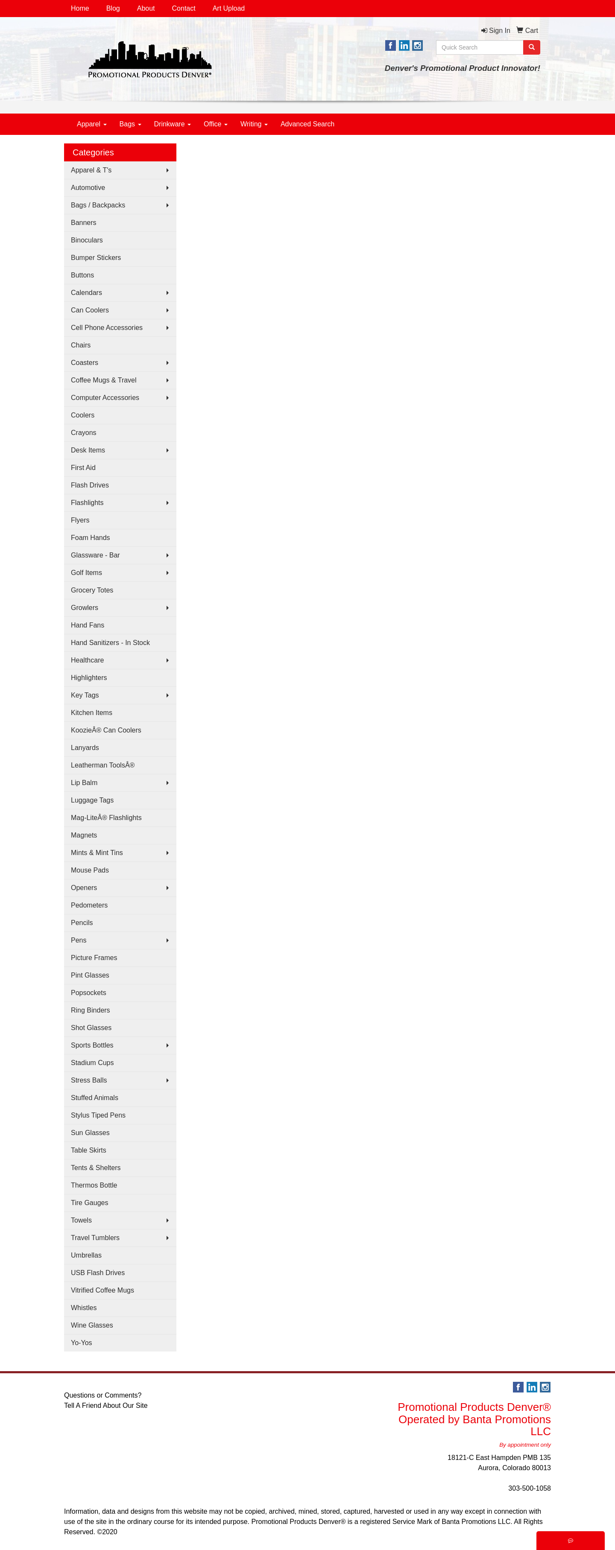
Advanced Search (307, 124)
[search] (531, 47)
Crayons (84, 432)
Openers (84, 887)
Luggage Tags (92, 800)
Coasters (84, 362)
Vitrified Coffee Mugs (102, 1290)
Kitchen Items (91, 712)
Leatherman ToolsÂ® (103, 765)
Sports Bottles (92, 1045)
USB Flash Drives (98, 1272)
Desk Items (88, 450)
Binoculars (87, 240)
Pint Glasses (90, 975)
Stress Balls (89, 1080)
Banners (84, 222)
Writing (254, 124)
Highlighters (89, 677)
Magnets (84, 835)
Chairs (81, 345)
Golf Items (86, 572)
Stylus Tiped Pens (98, 1115)
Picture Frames (94, 957)
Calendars (86, 292)
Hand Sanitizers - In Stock (110, 642)
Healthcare (87, 660)
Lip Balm (84, 782)
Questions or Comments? (102, 1395)
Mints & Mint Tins (97, 852)
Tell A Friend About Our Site (106, 1405)
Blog (113, 8)
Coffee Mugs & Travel (104, 380)
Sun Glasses (90, 1132)
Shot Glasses (91, 1027)
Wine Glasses (92, 1325)
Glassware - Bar (95, 555)
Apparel (92, 124)
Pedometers (89, 905)
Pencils (82, 922)
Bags (130, 124)
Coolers (82, 415)
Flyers (80, 520)
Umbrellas (86, 1255)
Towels (81, 1220)
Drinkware (172, 124)
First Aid (83, 467)
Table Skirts (88, 1150)
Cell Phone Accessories (107, 327)
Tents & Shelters (96, 1167)
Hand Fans (87, 625)
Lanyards (85, 747)
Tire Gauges (89, 1202)
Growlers (84, 607)
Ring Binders (90, 1010)
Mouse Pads (90, 870)
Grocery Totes (92, 590)
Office (216, 124)
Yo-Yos (81, 1342)
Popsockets (88, 992)
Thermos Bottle (94, 1185)
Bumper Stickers (96, 257)
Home (80, 8)
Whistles (84, 1307)
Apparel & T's (91, 170)
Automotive (88, 187)
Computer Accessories (105, 397)
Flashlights (87, 502)
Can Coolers (90, 310)
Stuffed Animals (94, 1097)
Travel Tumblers (95, 1237)
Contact (184, 8)
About (146, 8)
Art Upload (229, 8)
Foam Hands (90, 537)
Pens (78, 940)
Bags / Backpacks (98, 205)
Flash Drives (90, 485)
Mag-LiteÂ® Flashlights (106, 817)
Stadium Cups (92, 1062)
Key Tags (85, 695)
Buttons (82, 275)
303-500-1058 (529, 1488)
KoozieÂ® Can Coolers (106, 730)
